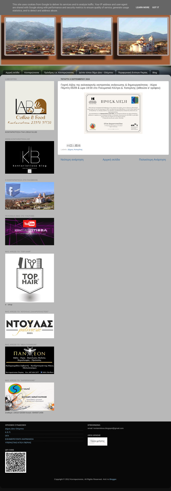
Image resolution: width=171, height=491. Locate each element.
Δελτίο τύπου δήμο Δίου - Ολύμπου (96, 72)
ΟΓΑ (7, 436)
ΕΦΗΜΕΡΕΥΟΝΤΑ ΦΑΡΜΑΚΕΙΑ (19, 439)
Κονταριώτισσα (31, 72)
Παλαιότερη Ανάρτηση (152, 159)
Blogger (112, 479)
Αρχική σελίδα (12, 72)
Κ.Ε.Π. (8, 432)
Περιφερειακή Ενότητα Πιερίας (132, 72)
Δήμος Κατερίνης (75, 149)
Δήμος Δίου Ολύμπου (14, 429)
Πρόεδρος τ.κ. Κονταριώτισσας (59, 72)
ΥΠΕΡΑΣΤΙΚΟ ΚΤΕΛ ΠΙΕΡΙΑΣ (18, 442)
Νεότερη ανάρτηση (72, 159)
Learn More (142, 7)
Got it (155, 7)
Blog (155, 72)
